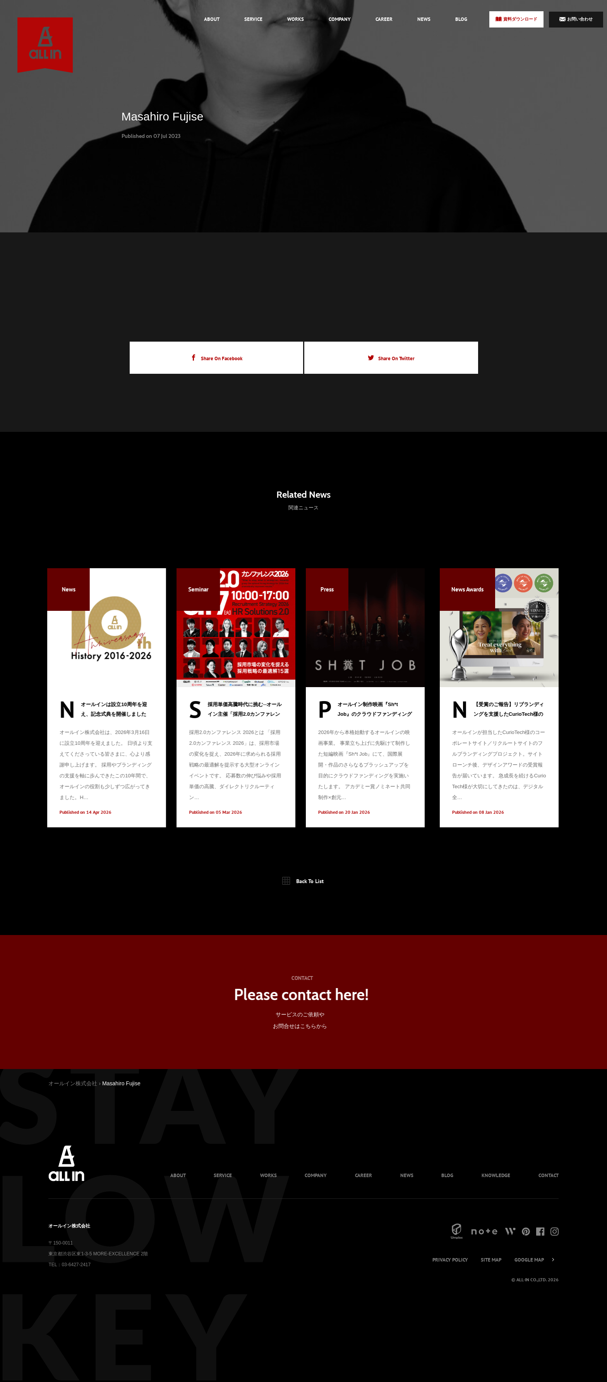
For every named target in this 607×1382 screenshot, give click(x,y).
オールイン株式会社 (72, 1083)
